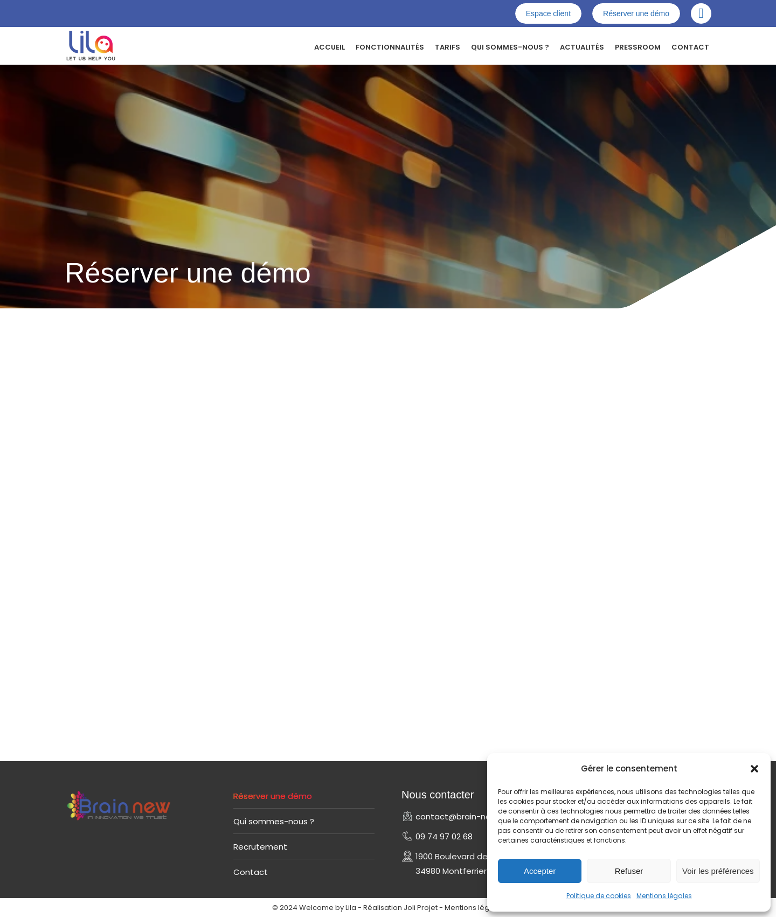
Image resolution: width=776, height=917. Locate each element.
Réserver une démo (272, 796)
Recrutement (260, 846)
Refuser (629, 870)
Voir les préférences (718, 870)
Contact (250, 872)
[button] (754, 768)
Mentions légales (664, 895)
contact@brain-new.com (466, 816)
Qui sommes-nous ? (273, 821)
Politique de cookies (598, 895)
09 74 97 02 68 (444, 836)
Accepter (540, 870)
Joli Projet (421, 907)
